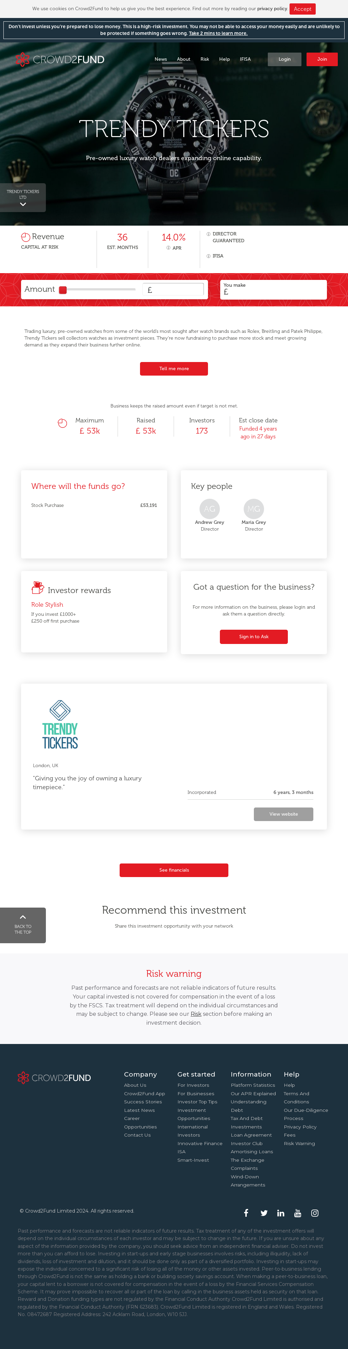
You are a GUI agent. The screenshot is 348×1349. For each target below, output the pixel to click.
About (183, 59)
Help (224, 59)
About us (135, 1085)
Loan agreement (251, 1135)
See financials (174, 870)
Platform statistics (253, 1085)
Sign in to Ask (253, 637)
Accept (302, 9)
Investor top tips (197, 1101)
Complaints (244, 1168)
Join (322, 59)
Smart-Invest (193, 1160)
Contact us (137, 1135)
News (161, 59)
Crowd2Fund (60, 59)
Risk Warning (299, 1143)
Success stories (143, 1101)
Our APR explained (253, 1093)
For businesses (195, 1093)
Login (285, 59)
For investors (193, 1085)
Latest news (139, 1110)
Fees (290, 1135)
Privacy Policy (300, 1126)
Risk (205, 59)
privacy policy (272, 9)
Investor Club (247, 1143)
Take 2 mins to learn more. (218, 33)
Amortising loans (252, 1151)
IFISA (245, 59)
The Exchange (247, 1160)
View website (283, 814)
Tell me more (174, 369)
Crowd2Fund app (144, 1093)
